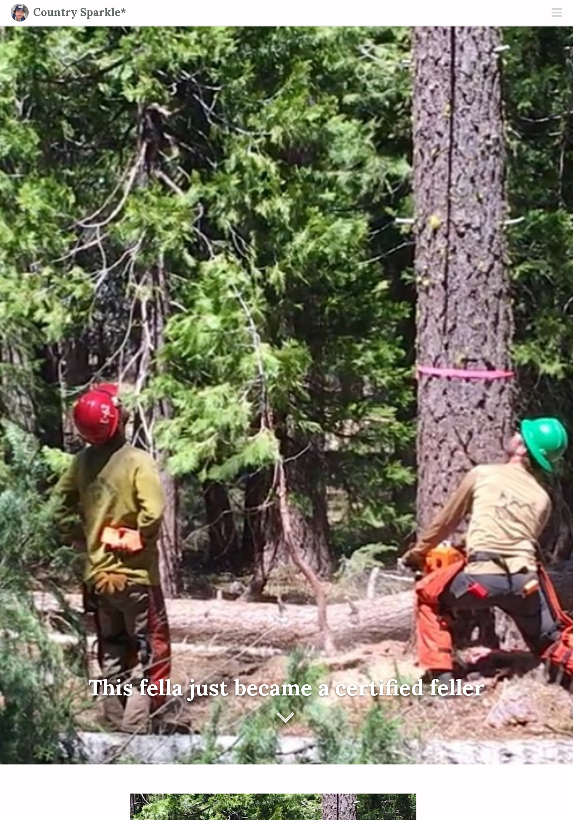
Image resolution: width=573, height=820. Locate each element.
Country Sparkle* (79, 12)
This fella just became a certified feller (286, 687)
